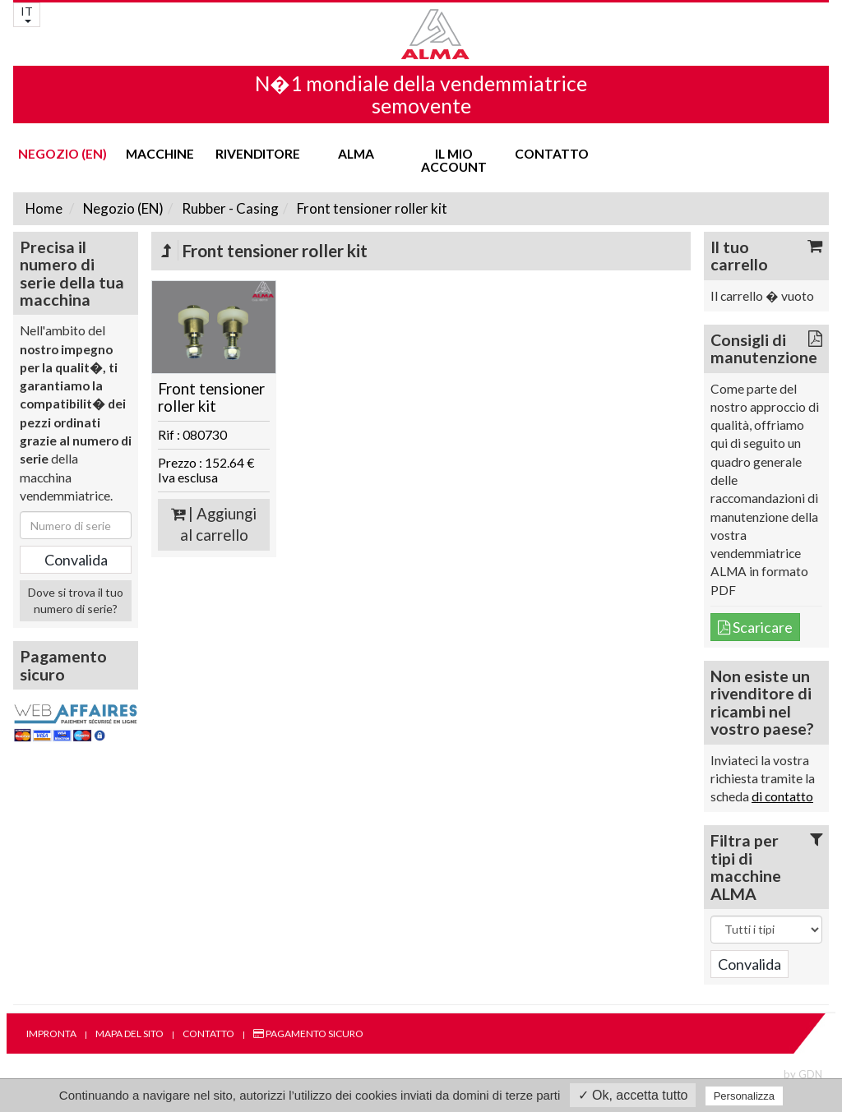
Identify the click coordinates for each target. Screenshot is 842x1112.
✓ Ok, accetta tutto (633, 1095)
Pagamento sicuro (308, 1033)
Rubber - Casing (229, 208)
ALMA (356, 153)
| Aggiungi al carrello (214, 525)
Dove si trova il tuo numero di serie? (75, 600)
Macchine (160, 153)
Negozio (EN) (62, 153)
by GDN (803, 1074)
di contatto (782, 796)
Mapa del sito (129, 1033)
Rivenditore (257, 153)
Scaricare (755, 627)
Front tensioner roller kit (370, 208)
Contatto (552, 153)
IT (27, 13)
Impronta (51, 1033)
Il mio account (454, 160)
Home (43, 208)
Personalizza (744, 1096)
